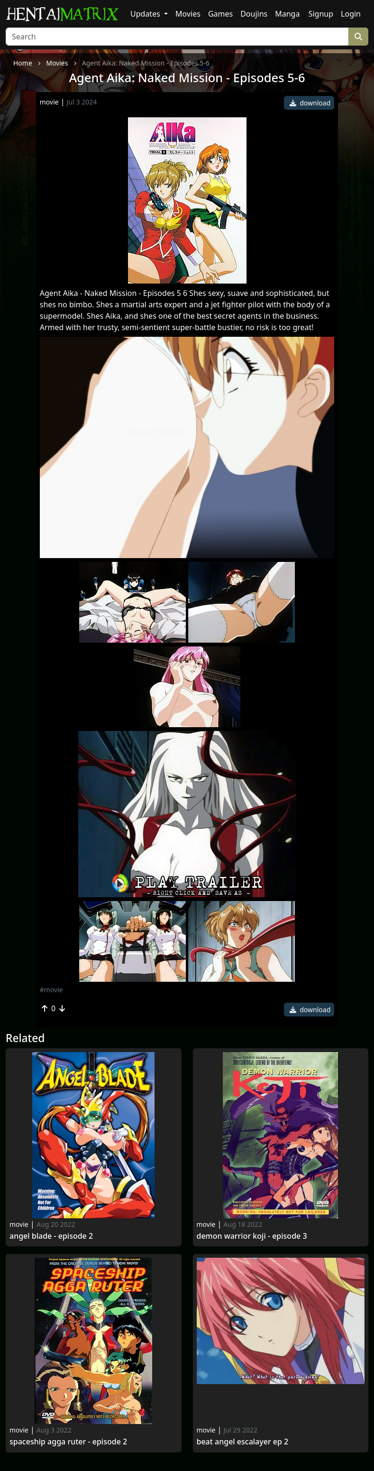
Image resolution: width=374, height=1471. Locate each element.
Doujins (253, 14)
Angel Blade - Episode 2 (51, 1236)
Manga (287, 14)
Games (220, 14)
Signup (321, 14)
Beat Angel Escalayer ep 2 (243, 1441)
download (310, 102)
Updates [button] (146, 14)
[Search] (177, 37)
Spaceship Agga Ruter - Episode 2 (68, 1441)
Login (351, 14)
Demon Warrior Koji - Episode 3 (252, 1236)
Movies (188, 14)
